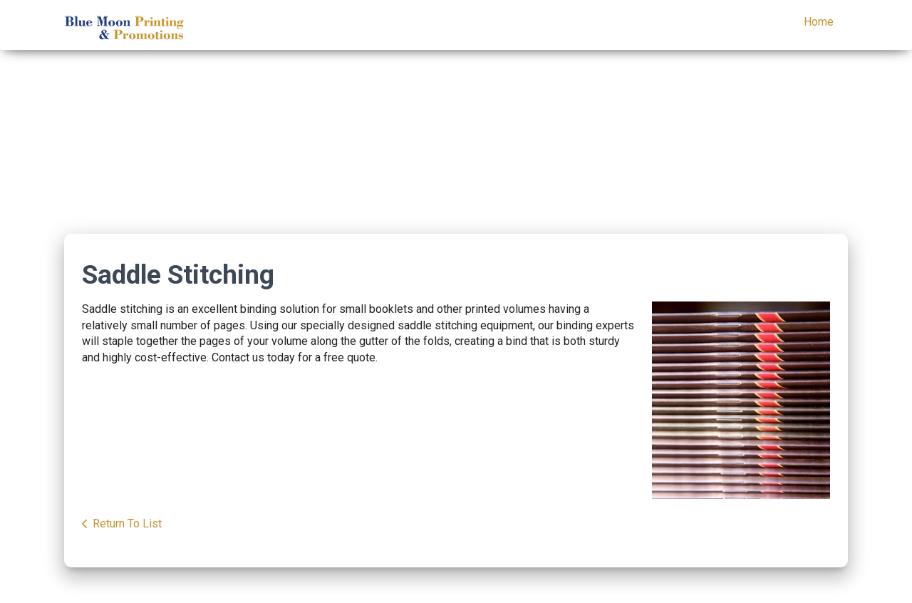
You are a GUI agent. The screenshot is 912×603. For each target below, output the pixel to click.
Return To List (127, 523)
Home (819, 22)
